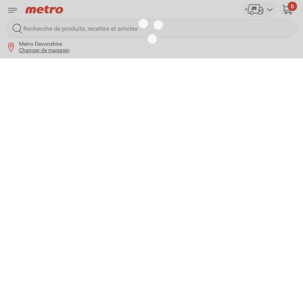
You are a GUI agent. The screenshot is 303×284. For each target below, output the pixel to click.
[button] (287, 9)
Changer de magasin (44, 50)
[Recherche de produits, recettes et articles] (151, 28)
